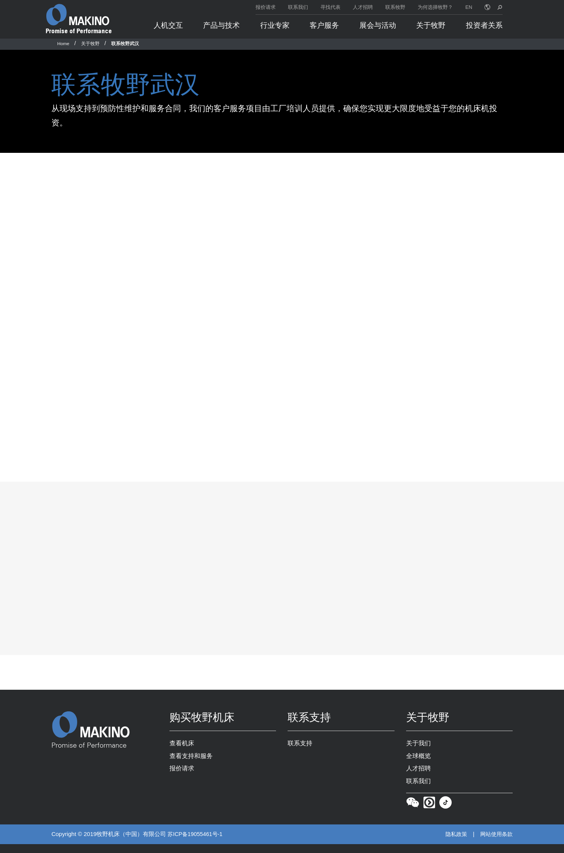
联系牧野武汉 (125, 43)
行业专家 (275, 25)
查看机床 (182, 750)
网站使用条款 (495, 843)
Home (63, 43)
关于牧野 (430, 25)
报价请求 (266, 7)
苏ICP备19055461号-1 (196, 843)
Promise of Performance (79, 31)
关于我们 (419, 750)
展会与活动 (377, 25)
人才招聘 (363, 7)
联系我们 (298, 7)
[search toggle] (500, 7)
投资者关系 (484, 25)
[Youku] (429, 813)
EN (469, 7)
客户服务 (324, 25)
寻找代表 (330, 7)
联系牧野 (395, 7)
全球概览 (419, 763)
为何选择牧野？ (435, 7)
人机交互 (168, 25)
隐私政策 (453, 843)
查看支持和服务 (192, 763)
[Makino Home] (78, 14)
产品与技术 (221, 25)
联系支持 (301, 750)
